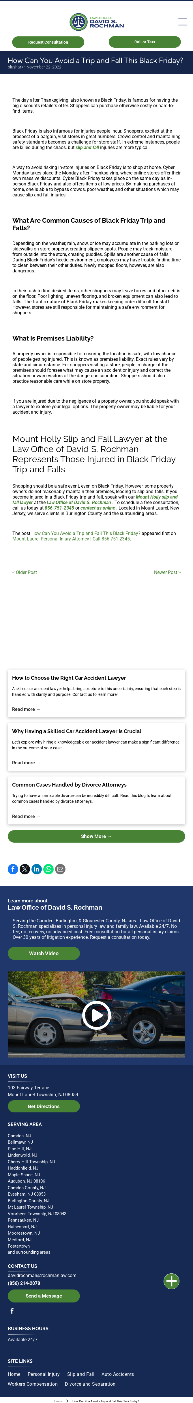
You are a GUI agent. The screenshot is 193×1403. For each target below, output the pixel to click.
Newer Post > (167, 572)
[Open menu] (182, 22)
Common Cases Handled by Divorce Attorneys (69, 785)
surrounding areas (33, 1252)
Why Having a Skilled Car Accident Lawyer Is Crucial (76, 731)
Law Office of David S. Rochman (79, 502)
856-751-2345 (59, 508)
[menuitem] (18, 1374)
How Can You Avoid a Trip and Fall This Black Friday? (85, 533)
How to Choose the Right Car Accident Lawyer (69, 678)
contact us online (97, 508)
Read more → (26, 709)
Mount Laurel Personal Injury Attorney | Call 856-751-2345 (71, 539)
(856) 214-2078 (24, 1283)
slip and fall (87, 147)
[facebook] (12, 1312)
